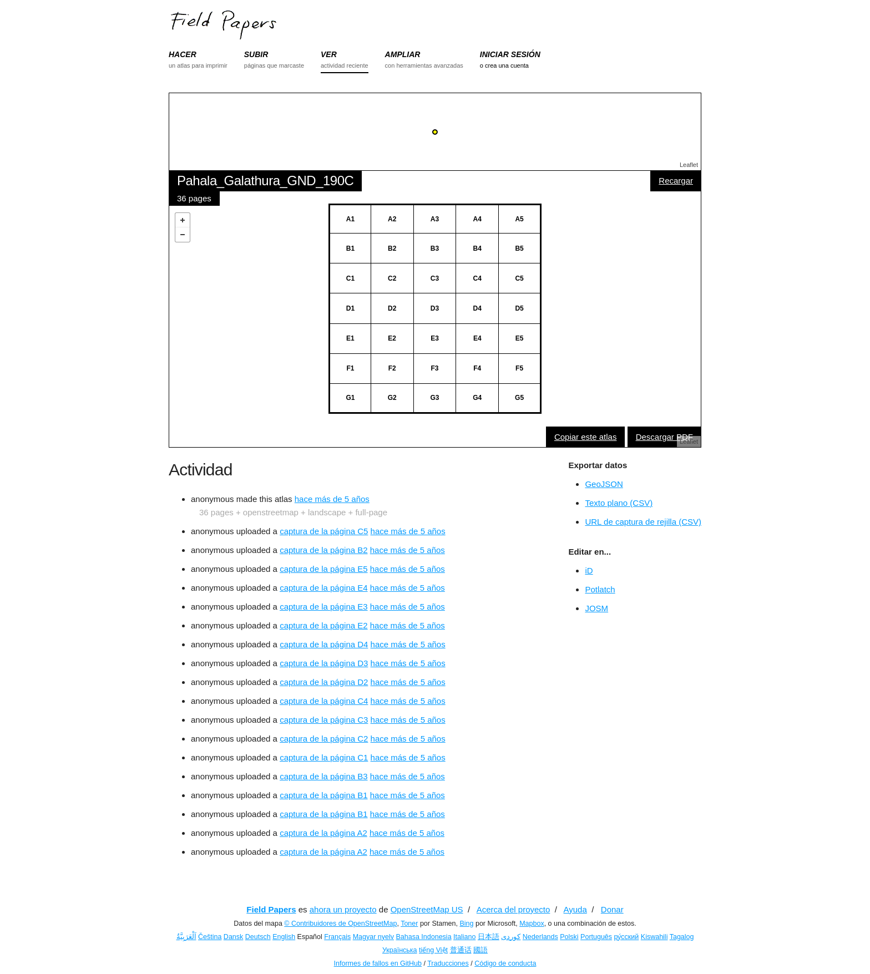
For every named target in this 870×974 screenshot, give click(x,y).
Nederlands (540, 937)
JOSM (596, 608)
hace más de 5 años (332, 499)
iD (589, 570)
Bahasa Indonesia (424, 937)
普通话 (461, 950)
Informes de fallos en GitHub (378, 963)
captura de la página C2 (324, 738)
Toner (409, 923)
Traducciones (448, 963)
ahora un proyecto (343, 909)
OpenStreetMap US (427, 909)
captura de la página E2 (323, 625)
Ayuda (575, 909)
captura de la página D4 (324, 644)
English (283, 937)
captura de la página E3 (323, 606)
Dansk (233, 937)
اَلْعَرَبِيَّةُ (186, 937)
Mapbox (531, 923)
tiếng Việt (433, 950)
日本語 (488, 937)
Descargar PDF (664, 437)
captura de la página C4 (324, 701)
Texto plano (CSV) (618, 503)
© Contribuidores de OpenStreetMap (340, 923)
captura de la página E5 (323, 569)
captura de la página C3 (324, 719)
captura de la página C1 (324, 757)
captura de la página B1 (323, 795)
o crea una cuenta (504, 65)
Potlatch (600, 589)
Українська (399, 950)
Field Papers (271, 909)
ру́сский (626, 937)
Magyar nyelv (373, 937)
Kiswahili (654, 937)
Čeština (209, 937)
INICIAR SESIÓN (510, 54)
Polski (569, 937)
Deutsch (258, 937)
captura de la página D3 (324, 663)
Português (596, 937)
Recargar (676, 180)
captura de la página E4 (323, 587)
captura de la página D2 (324, 682)
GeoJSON (604, 484)
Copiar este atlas (585, 437)
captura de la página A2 (323, 833)
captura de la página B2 (323, 550)
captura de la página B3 (323, 776)
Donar (612, 909)
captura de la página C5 (324, 531)
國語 (480, 950)
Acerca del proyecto (513, 909)
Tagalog (682, 937)
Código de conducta (505, 963)
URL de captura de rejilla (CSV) (643, 521)
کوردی (510, 937)
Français (337, 937)
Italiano (464, 937)
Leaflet (689, 164)
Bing (466, 923)
